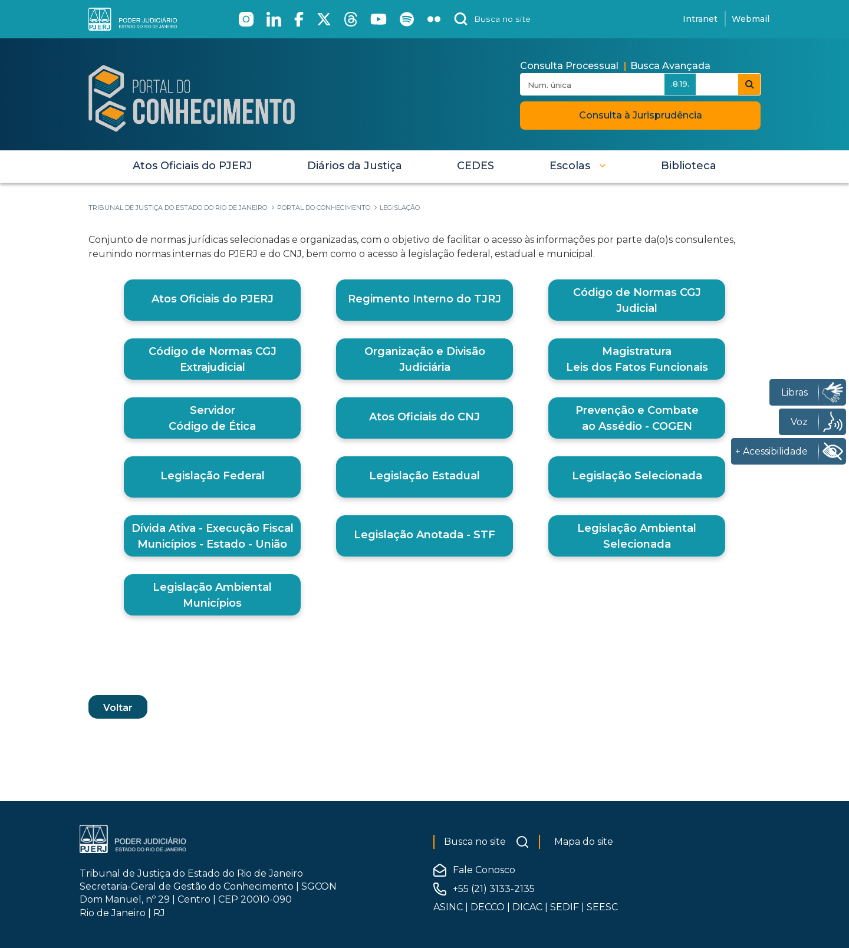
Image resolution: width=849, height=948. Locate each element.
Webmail (750, 19)
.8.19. (680, 83)
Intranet (700, 19)
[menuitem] (192, 165)
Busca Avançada (670, 65)
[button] (577, 165)
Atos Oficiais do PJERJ (213, 298)
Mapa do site (583, 841)
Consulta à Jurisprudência (640, 115)
